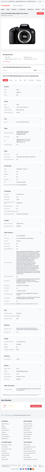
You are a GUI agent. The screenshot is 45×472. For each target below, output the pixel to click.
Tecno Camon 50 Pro (7, 449)
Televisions (14, 9)
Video (20, 80)
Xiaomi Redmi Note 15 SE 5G (30, 459)
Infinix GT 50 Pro (6, 455)
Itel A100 (4, 457)
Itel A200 (4, 451)
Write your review (36, 406)
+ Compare (40, 13)
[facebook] (21, 469)
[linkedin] (28, 469)
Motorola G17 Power (7, 445)
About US (19, 466)
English (40, 1)
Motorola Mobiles (28, 432)
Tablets (8, 9)
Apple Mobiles (27, 438)
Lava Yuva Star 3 (6, 453)
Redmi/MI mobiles (28, 426)
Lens (16, 80)
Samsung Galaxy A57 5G (29, 453)
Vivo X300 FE (5, 447)
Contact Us (24, 466)
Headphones (5, 434)
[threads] (31, 469)
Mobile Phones (5, 424)
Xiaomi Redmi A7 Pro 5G (21, 1)
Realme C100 (5, 459)
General (5, 80)
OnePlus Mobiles (28, 434)
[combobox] (28, 5)
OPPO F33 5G (11, 1)
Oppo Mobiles (27, 436)
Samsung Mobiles (28, 424)
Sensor (10, 80)
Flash (25, 80)
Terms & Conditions (29, 466)
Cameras (4, 432)
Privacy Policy (35, 466)
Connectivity (31, 80)
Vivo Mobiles (27, 430)
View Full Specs (7, 61)
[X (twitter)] (23, 469)
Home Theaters (5, 430)
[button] (22, 87)
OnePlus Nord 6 (27, 457)
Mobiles (2, 9)
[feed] (33, 469)
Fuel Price (37, 9)
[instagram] (26, 469)
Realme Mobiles (27, 428)
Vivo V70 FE (26, 455)
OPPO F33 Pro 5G (31, 1)
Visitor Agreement (41, 466)
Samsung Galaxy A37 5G (29, 451)
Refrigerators (30, 9)
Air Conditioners (22, 9)
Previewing (38, 80)
